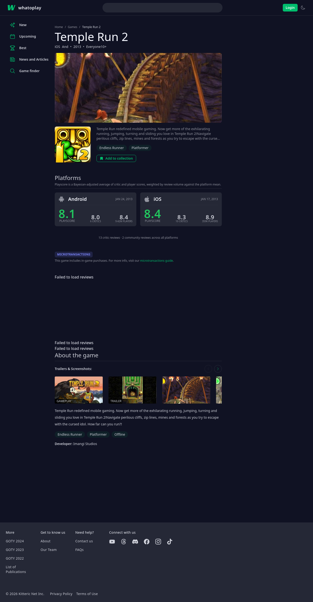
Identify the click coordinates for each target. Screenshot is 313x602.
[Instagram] (158, 541)
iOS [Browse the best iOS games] (57, 46)
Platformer (140, 147)
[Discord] (135, 541)
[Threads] (123, 541)
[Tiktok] (170, 541)
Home (59, 27)
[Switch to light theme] (303, 7)
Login (290, 7)
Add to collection (116, 158)
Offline (119, 434)
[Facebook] (147, 541)
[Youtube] (112, 541)
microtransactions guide (156, 261)
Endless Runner (111, 147)
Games (72, 27)
